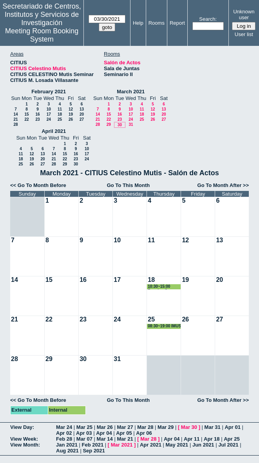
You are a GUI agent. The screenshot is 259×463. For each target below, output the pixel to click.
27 (82, 119)
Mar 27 (125, 427)
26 (71, 119)
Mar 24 (64, 427)
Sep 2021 (94, 451)
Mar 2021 (122, 445)
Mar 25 (84, 427)
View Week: (24, 439)
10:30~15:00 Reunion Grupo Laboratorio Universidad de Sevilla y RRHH (162, 286)
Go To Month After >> (223, 185)
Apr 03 (84, 433)
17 (49, 114)
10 (49, 109)
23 (37, 119)
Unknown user (243, 14)
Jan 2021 (67, 445)
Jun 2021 (203, 445)
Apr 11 (191, 439)
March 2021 (131, 91)
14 (15, 114)
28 (15, 124)
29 (109, 124)
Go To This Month (128, 185)
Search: (208, 19)
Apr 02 (64, 433)
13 (82, 109)
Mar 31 (213, 427)
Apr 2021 (150, 445)
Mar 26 (105, 427)
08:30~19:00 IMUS (164, 326)
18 (60, 114)
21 (15, 119)
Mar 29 (166, 427)
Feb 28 (64, 439)
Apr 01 (232, 427)
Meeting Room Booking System (41, 35)
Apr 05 (124, 433)
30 (120, 125)
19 (71, 114)
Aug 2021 (67, 451)
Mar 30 (189, 427)
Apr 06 (144, 433)
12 (71, 109)
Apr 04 (104, 433)
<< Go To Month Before (38, 185)
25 (60, 119)
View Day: (22, 427)
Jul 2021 (228, 445)
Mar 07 (84, 439)
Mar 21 (125, 439)
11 (60, 109)
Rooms (157, 23)
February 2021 (48, 91)
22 (26, 119)
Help (138, 23)
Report (177, 23)
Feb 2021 (93, 445)
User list (244, 34)
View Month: (25, 445)
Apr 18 (211, 439)
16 (37, 114)
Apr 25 (231, 439)
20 (82, 114)
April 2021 (54, 131)
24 (49, 119)
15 (26, 114)
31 (131, 124)
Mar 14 (105, 439)
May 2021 (177, 445)
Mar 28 (145, 427)
